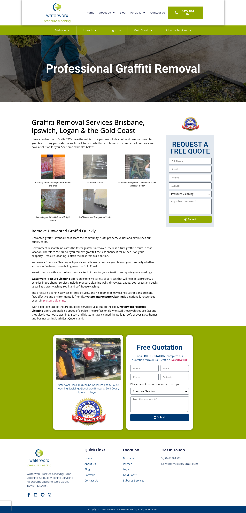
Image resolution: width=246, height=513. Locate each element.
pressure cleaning (54, 300)
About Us (113, 13)
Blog (128, 13)
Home (96, 13)
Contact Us (163, 13)
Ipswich (90, 30)
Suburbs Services (178, 30)
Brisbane (62, 30)
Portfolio (144, 13)
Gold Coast (143, 30)
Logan (115, 30)
